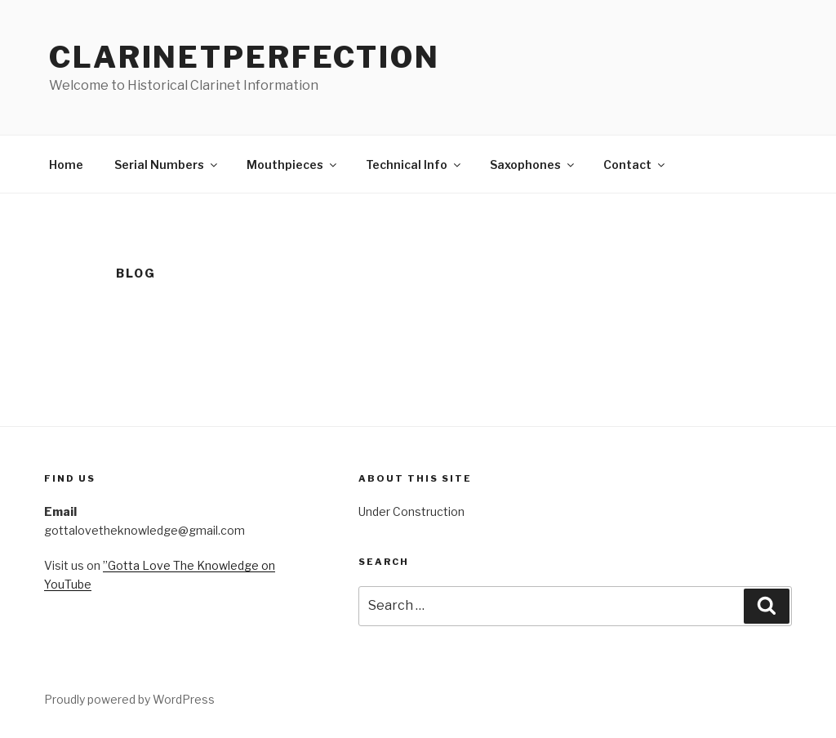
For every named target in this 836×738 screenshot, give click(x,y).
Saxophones (533, 164)
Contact (635, 164)
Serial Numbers (167, 164)
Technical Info (414, 164)
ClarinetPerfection (244, 57)
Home (66, 164)
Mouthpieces (293, 164)
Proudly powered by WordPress (129, 699)
